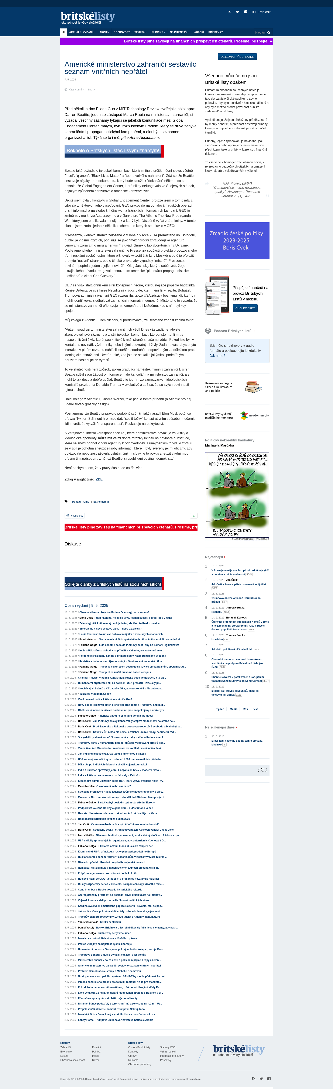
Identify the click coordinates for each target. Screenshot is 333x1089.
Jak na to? (217, 356)
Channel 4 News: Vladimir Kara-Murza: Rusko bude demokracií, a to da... (122, 677)
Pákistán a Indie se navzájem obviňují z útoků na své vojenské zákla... (121, 661)
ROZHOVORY (122, 32)
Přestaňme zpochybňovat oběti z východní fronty (107, 998)
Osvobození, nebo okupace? (113, 786)
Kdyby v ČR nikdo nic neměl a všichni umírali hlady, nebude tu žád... (134, 732)
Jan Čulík (83, 824)
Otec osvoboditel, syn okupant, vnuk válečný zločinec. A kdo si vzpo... (138, 835)
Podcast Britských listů (229, 331)
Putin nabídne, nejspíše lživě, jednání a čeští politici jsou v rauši (133, 617)
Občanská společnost (72, 1060)
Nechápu (221, 612)
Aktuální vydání (82, 32)
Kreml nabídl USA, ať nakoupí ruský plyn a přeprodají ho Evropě (117, 851)
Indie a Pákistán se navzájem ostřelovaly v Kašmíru (109, 775)
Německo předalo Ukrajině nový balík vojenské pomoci (111, 862)
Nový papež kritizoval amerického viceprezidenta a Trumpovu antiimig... (121, 704)
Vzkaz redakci (168, 1051)
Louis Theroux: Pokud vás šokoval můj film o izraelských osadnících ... (122, 634)
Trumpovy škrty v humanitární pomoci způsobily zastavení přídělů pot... (121, 742)
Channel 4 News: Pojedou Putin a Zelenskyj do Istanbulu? (114, 612)
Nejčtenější (180, 32)
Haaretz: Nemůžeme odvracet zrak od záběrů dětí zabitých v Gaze (117, 813)
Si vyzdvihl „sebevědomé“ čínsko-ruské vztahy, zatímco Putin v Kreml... (121, 737)
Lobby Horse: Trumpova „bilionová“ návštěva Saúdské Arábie (115, 1020)
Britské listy (90, 18)
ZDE (99, 479)
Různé (96, 1060)
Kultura (64, 1055)
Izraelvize (221, 639)
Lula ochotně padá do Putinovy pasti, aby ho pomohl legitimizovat (139, 645)
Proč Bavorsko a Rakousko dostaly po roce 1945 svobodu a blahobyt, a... (137, 726)
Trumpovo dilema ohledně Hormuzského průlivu (236, 600)
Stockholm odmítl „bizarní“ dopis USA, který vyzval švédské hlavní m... (121, 780)
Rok (245, 709)
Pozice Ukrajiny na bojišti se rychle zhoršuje (105, 943)
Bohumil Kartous (236, 617)
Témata (140, 32)
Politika (96, 1051)
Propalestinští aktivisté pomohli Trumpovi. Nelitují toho (111, 1009)
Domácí (96, 1047)
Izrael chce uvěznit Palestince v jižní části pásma (107, 938)
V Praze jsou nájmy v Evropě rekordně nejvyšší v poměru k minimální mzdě (240, 572)
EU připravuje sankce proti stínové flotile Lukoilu (107, 873)
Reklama (133, 1060)
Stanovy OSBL (168, 1047)
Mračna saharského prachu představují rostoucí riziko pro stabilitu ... (119, 982)
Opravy (132, 1055)
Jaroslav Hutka (235, 607)
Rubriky (158, 32)
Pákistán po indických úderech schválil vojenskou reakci (112, 764)
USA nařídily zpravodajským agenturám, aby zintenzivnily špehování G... (122, 840)
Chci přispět (245, 308)
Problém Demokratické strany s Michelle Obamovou (109, 971)
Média (95, 1055)
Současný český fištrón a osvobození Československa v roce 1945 (133, 829)
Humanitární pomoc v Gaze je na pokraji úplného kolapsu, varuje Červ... (121, 949)
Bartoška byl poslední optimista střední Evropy (126, 802)
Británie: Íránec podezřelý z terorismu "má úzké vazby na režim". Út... (120, 1003)
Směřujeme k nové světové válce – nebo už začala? (110, 628)
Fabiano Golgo (88, 645)
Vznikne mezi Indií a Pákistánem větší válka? (105, 699)
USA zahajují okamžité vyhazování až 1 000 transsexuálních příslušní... (120, 759)
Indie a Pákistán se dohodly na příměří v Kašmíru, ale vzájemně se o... (121, 650)
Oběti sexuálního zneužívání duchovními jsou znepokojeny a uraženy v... (122, 710)
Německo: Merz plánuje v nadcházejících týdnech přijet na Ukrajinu (118, 867)
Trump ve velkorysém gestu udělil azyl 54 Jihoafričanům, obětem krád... (142, 666)
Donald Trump (80, 501)
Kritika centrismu (110, 922)
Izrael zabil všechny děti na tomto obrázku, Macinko (237, 743)
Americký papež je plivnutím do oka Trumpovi (125, 715)
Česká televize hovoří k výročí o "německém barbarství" (125, 824)
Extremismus (101, 501)
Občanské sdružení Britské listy (101, 1079)
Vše (255, 709)
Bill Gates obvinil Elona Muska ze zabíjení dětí (125, 846)
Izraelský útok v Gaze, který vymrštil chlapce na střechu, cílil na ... (118, 1014)
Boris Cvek (86, 617)
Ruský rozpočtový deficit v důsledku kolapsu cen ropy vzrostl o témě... (121, 884)
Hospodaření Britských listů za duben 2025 (104, 818)
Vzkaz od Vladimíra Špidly (95, 693)
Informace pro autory (172, 1055)
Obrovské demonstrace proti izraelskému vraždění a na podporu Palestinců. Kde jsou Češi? (238, 663)
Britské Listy (239, 1050)
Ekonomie (66, 1051)
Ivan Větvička (86, 835)
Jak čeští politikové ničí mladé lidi (236, 649)
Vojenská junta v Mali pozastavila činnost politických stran (113, 900)
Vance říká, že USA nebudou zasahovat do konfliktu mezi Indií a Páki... (120, 748)
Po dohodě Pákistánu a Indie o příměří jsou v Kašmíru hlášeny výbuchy (122, 655)
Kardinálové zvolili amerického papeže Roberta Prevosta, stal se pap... (120, 905)
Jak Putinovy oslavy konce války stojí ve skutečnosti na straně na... (134, 721)
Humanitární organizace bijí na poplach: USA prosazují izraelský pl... (119, 683)
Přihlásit (262, 12)
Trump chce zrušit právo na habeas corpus (125, 672)
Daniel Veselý (86, 927)
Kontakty (133, 1051)
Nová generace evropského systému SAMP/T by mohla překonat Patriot (121, 976)
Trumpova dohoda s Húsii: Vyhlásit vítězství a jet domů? (112, 954)
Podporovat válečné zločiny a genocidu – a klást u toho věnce (115, 808)
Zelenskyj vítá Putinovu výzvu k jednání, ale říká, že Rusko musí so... (120, 623)
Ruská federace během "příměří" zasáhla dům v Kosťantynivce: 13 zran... (122, 856)
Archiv (104, 32)
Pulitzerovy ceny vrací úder (114, 933)
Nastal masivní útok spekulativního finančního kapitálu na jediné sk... (141, 639)
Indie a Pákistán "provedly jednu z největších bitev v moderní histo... (119, 770)
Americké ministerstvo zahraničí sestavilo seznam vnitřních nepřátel (119, 965)
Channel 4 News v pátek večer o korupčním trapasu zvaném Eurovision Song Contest (241, 679)
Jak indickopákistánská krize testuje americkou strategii (112, 753)
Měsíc (233, 709)
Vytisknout (74, 515)
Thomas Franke (235, 635)
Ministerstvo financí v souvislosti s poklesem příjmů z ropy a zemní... (119, 960)
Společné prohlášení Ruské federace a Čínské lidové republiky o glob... (121, 791)
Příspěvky (215, 32)
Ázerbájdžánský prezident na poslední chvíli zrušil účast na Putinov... (120, 894)
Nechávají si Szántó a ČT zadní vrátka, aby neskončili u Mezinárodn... (121, 688)
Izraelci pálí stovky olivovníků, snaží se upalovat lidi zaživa (235, 693)
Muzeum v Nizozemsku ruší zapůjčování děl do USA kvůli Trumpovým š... (122, 797)
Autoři (199, 32)
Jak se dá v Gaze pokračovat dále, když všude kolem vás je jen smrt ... (120, 911)
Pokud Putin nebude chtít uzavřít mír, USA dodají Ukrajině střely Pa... (119, 987)
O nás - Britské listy (139, 1047)
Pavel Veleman (88, 639)
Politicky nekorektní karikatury (229, 442)
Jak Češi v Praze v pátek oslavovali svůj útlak (239, 586)
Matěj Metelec (86, 786)
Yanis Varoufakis (88, 922)
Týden (220, 709)
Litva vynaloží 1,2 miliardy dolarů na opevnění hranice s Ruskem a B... (120, 992)
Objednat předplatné (237, 56)
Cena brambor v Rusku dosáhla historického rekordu (110, 889)
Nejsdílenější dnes (220, 727)
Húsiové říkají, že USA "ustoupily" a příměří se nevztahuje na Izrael (118, 878)
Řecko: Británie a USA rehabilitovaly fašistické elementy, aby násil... (137, 927)
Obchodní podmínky (139, 1064)
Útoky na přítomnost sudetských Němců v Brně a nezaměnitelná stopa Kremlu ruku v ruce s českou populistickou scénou (240, 625)
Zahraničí (65, 1047)
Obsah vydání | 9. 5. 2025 (86, 605)
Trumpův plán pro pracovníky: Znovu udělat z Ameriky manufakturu (119, 916)
